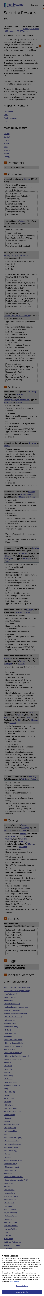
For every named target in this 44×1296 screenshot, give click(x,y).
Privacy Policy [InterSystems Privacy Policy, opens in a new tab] (14, 1283)
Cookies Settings (22, 1288)
